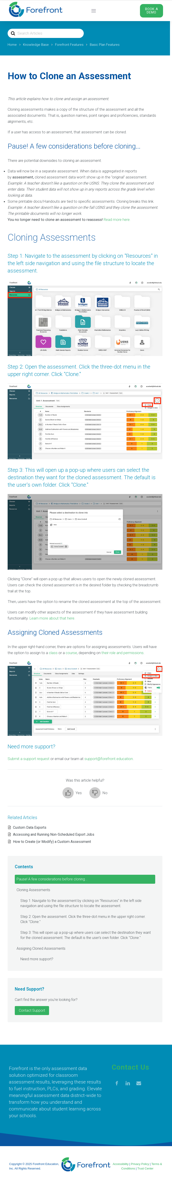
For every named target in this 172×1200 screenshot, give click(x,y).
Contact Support (32, 1010)
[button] (72, 792)
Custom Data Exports (29, 827)
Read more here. (117, 219)
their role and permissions (122, 653)
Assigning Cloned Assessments (41, 948)
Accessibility (121, 1164)
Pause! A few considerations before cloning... (52, 879)
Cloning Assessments (33, 890)
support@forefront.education (108, 758)
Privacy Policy (140, 1164)
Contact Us (130, 1067)
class (53, 653)
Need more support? (36, 959)
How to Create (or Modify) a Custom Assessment (52, 842)
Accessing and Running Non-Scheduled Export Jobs (53, 834)
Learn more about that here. (52, 618)
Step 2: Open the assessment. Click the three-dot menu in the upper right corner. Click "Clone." (83, 919)
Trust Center (145, 1168)
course (71, 653)
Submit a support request (28, 758)
